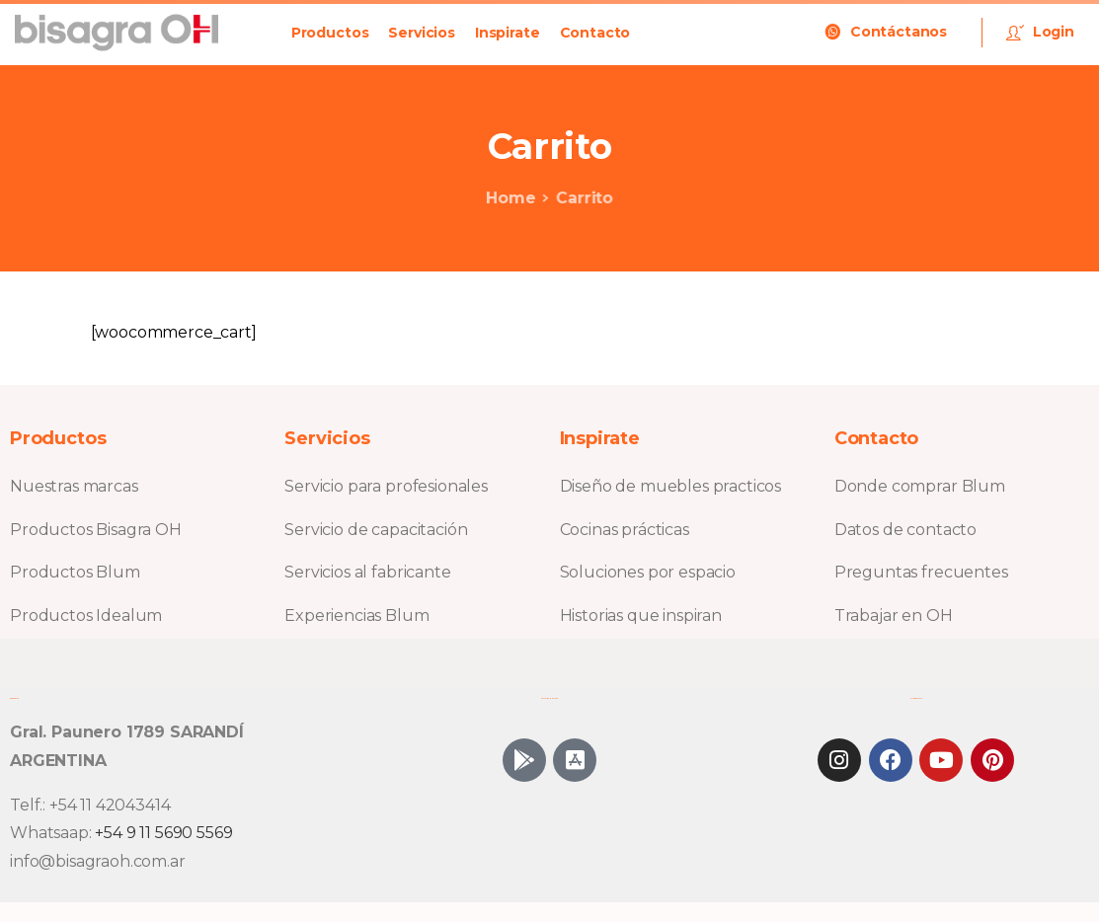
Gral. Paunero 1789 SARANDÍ (127, 732)
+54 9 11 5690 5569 (163, 832)
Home (507, 198)
